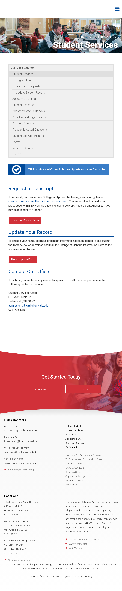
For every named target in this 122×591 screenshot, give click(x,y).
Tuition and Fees (74, 463)
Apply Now (83, 389)
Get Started (71, 447)
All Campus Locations (19, 560)
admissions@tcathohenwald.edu (28, 305)
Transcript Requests (28, 86)
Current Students (22, 67)
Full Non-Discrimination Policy (84, 539)
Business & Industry (75, 443)
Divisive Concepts (78, 543)
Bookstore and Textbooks (28, 111)
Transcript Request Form (25, 220)
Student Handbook (23, 105)
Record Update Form (22, 259)
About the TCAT (73, 438)
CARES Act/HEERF (75, 467)
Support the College (75, 476)
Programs (70, 434)
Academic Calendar (24, 98)
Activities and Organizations (29, 117)
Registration (23, 80)
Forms (16, 142)
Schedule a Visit (39, 389)
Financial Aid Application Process (83, 455)
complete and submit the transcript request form (38, 201)
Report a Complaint (24, 148)
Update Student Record (30, 92)
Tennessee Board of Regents (97, 564)
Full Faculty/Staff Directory (21, 469)
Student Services (22, 74)
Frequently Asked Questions (29, 129)
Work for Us (71, 484)
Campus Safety (73, 471)
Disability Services (23, 123)
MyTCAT (17, 154)
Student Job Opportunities (28, 135)
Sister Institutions (74, 480)
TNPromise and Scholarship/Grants (84, 459)
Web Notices (75, 548)
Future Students (73, 426)
